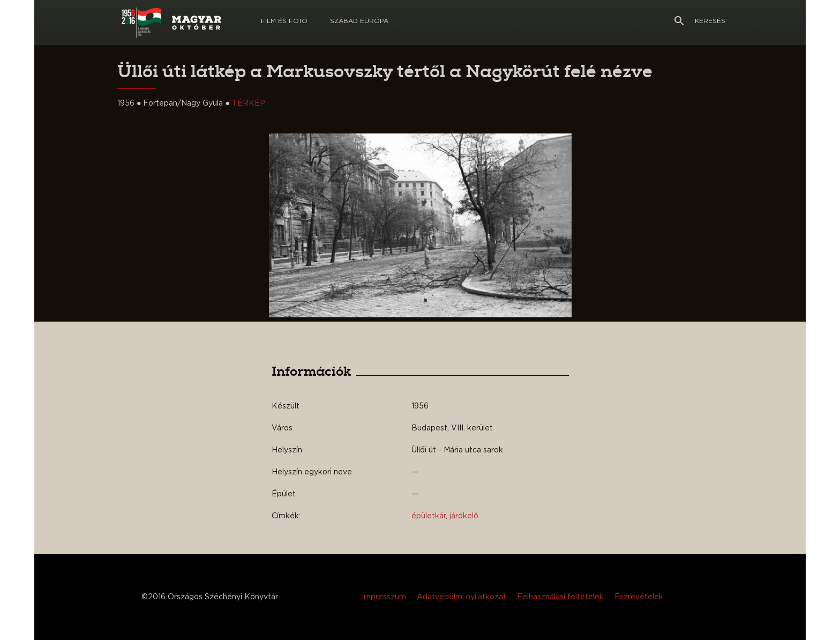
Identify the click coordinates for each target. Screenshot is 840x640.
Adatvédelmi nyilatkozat (461, 597)
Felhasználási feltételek (560, 597)
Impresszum (384, 597)
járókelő (463, 516)
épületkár (428, 516)
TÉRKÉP (248, 103)
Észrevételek (638, 597)
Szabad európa (359, 21)
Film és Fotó (284, 21)
